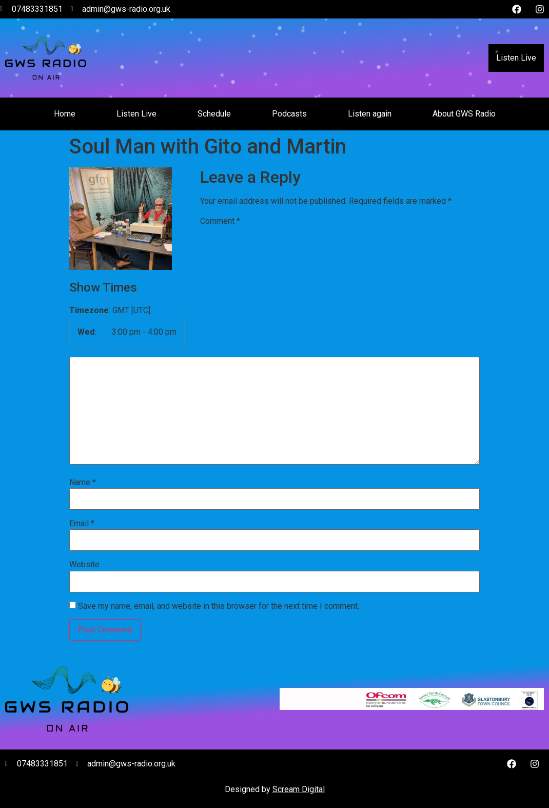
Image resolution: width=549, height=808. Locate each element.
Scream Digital (298, 789)
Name (82, 482)
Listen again (369, 114)
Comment (220, 221)
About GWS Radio (464, 114)
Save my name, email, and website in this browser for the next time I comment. (218, 606)
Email (81, 524)
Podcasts (289, 114)
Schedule (214, 114)
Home (64, 114)
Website (84, 565)
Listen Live (516, 58)
